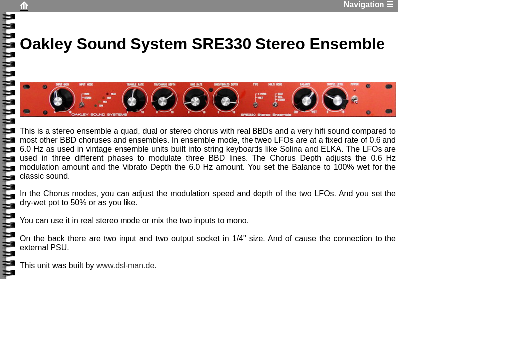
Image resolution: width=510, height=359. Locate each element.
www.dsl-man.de (125, 265)
